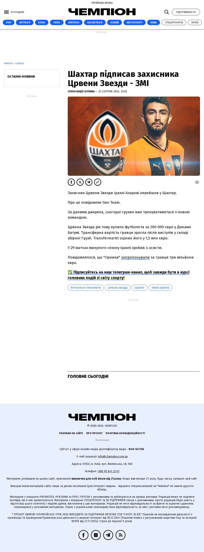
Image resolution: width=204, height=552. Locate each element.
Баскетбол (94, 22)
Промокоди (102, 439)
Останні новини (21, 76)
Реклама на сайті (71, 433)
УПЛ (8, 22)
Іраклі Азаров (160, 287)
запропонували (135, 257)
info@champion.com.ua (113, 456)
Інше (153, 22)
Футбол (24, 22)
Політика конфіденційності (125, 433)
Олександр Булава (81, 91)
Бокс (41, 22)
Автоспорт (134, 22)
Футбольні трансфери (86, 287)
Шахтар (139, 287)
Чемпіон (8, 63)
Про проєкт (94, 433)
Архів (194, 22)
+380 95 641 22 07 (108, 471)
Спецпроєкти (174, 22)
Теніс (56, 22)
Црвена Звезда (118, 287)
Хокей (114, 22)
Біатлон (73, 22)
